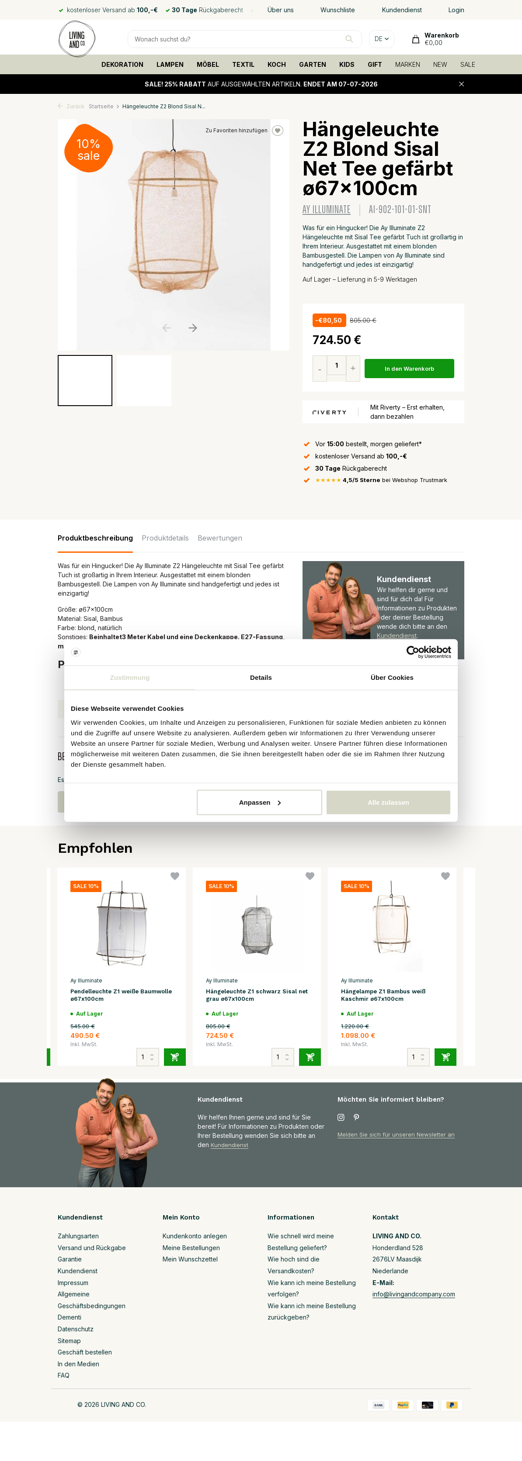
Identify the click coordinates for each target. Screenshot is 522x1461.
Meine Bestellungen (191, 1247)
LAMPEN (170, 64)
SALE (467, 64)
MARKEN (407, 64)
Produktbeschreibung (95, 538)
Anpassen (260, 802)
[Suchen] (245, 39)
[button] (192, 328)
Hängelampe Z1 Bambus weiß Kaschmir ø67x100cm (389, 996)
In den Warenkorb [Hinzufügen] (410, 368)
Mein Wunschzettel (190, 1259)
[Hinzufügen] (175, 1054)
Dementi (69, 1317)
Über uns (281, 10)
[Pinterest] (356, 1118)
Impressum (73, 1282)
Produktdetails (165, 538)
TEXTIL (243, 64)
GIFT (375, 64)
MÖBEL (208, 64)
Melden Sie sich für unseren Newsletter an (399, 1134)
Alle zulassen (388, 802)
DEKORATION (122, 64)
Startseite (104, 106)
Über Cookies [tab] (392, 677)
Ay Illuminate (327, 209)
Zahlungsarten (78, 1236)
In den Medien (78, 1364)
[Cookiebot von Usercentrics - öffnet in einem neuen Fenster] (413, 652)
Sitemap (69, 1340)
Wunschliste (337, 10)
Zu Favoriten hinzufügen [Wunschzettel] (244, 130)
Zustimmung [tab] (130, 677)
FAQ (64, 1375)
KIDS (347, 64)
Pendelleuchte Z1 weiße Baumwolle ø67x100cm (109, 996)
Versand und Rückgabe (92, 1247)
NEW (440, 64)
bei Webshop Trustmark (385, 480)
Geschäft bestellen (85, 1352)
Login (456, 10)
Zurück (71, 106)
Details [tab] (261, 677)
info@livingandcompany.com (413, 1294)
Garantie (70, 1259)
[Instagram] (341, 1118)
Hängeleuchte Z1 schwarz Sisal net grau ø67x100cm (256, 996)
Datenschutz (76, 1329)
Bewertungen (220, 538)
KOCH (277, 64)
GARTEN (312, 64)
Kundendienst (402, 10)
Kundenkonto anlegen (195, 1236)
